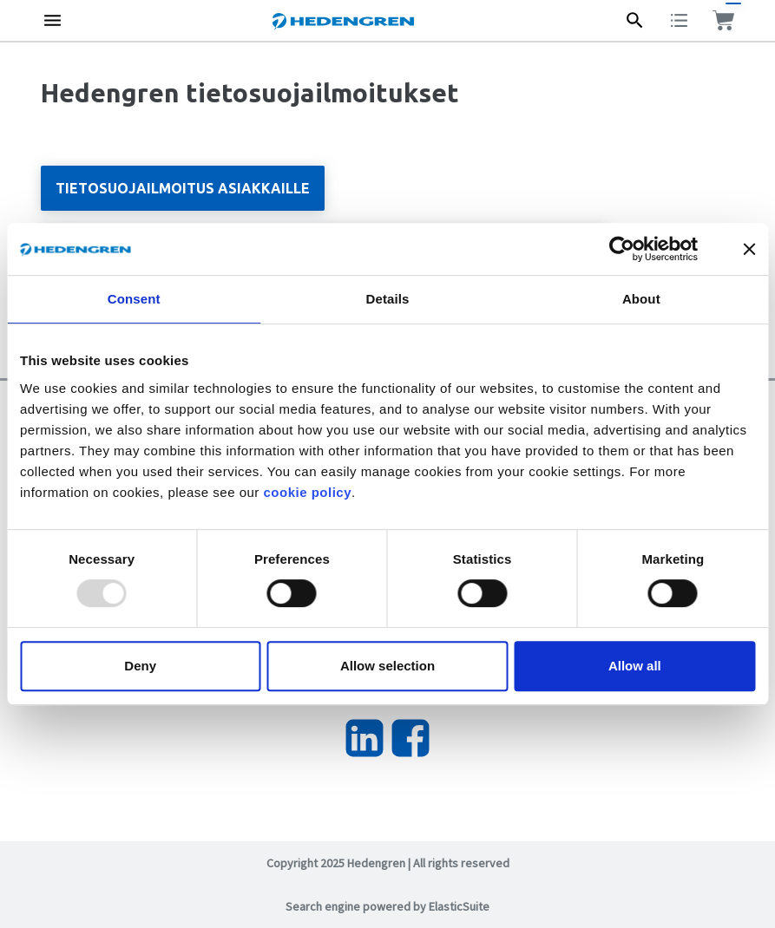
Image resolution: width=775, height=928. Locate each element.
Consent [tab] (134, 298)
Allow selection (387, 665)
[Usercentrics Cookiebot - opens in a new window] (635, 249)
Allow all (634, 665)
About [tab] (641, 298)
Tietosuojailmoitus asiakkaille (183, 188)
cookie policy (307, 492)
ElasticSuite (459, 906)
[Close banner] (749, 249)
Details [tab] (388, 298)
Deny (140, 665)
